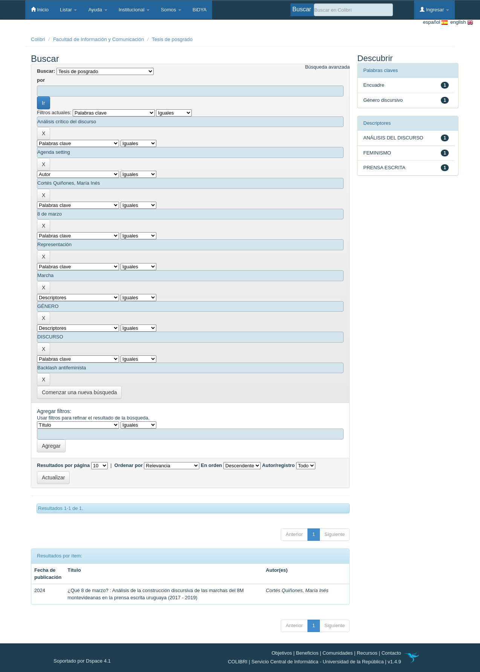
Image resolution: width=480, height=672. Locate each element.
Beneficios (307, 653)
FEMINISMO (377, 153)
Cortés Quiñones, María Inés (297, 590)
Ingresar (434, 9)
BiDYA (199, 9)
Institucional (134, 9)
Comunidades (338, 653)
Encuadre (373, 85)
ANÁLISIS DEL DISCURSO (393, 138)
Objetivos (282, 653)
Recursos (367, 653)
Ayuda (97, 9)
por (41, 80)
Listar (68, 9)
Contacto (391, 653)
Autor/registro (278, 465)
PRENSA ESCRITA (384, 167)
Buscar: (46, 71)
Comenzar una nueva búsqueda (79, 392)
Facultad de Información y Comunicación (98, 39)
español (435, 22)
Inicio (40, 9)
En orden (211, 465)
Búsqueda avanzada (327, 67)
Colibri (38, 39)
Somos (171, 9)
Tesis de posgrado (172, 39)
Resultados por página (63, 465)
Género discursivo (383, 100)
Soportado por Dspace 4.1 (82, 661)
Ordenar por (129, 465)
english (460, 22)
